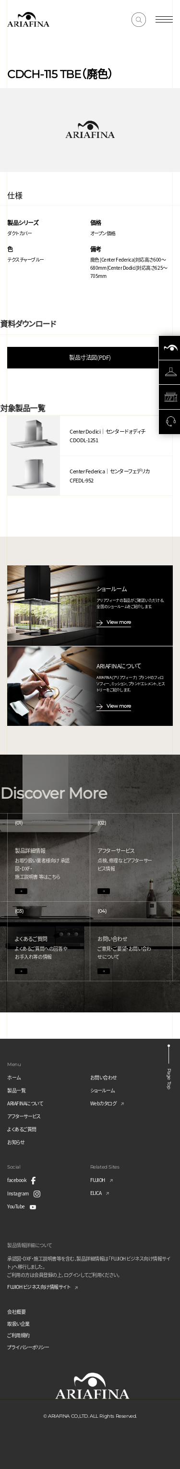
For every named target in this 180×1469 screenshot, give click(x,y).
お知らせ (15, 1142)
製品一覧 (16, 1090)
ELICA (96, 1192)
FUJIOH (97, 1179)
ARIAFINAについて (25, 1103)
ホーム (14, 1077)
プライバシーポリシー (28, 1347)
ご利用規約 (18, 1335)
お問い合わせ (103, 1077)
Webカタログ (103, 1103)
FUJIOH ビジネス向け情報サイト (38, 1286)
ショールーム (102, 1090)
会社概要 (16, 1311)
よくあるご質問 (21, 1129)
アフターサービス (23, 1116)
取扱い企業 (18, 1323)
